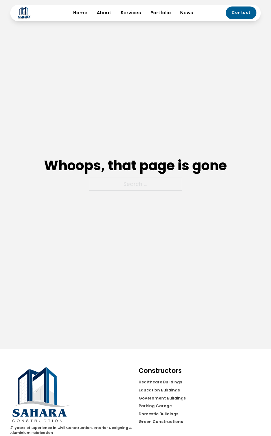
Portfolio (160, 13)
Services (131, 13)
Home (80, 13)
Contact (241, 12)
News (186, 13)
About (104, 13)
